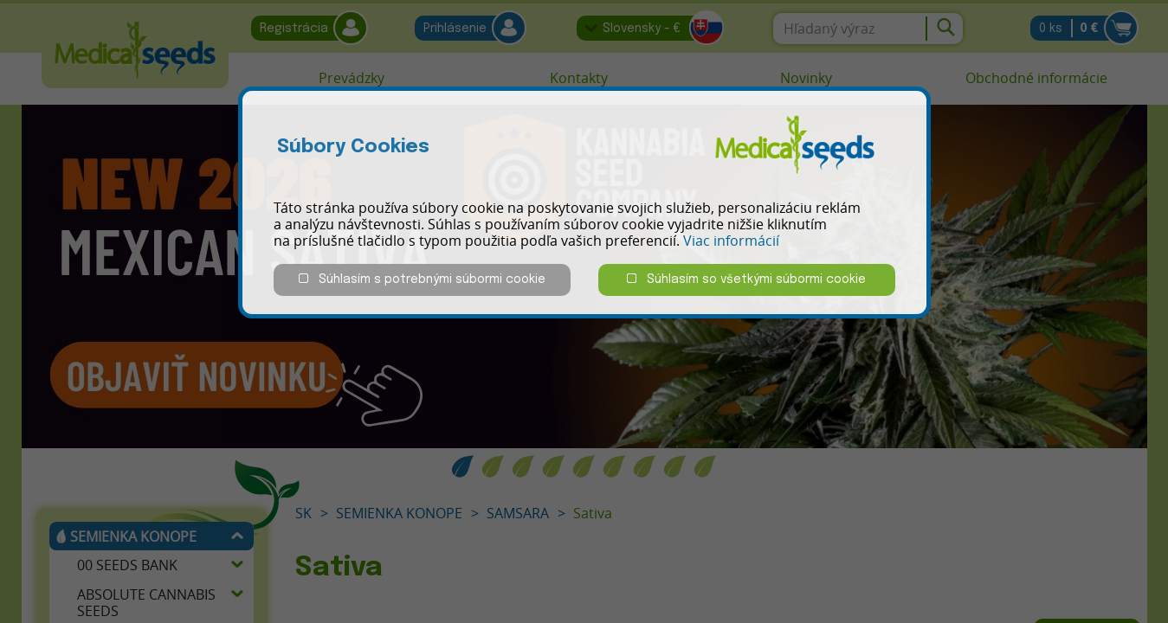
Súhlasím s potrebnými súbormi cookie (422, 279)
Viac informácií (731, 240)
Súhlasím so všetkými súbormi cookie (746, 279)
